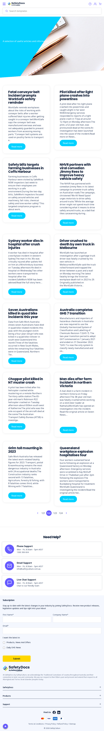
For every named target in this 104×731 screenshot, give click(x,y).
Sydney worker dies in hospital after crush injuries (25, 244)
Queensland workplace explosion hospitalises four (76, 451)
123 (55, 513)
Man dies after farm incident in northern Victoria (76, 382)
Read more (16, 146)
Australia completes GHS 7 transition (76, 312)
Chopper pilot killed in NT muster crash (25, 381)
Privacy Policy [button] (51, 724)
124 (61, 513)
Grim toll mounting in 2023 (25, 450)
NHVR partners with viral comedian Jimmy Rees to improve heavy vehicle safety (75, 171)
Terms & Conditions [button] (36, 724)
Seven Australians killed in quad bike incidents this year (23, 313)
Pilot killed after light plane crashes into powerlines (76, 95)
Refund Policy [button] (62, 724)
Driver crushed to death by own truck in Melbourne (77, 244)
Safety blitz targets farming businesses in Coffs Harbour (26, 168)
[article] (52, 549)
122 (49, 513)
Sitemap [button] (72, 724)
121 (43, 513)
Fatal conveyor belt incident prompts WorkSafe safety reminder (24, 97)
